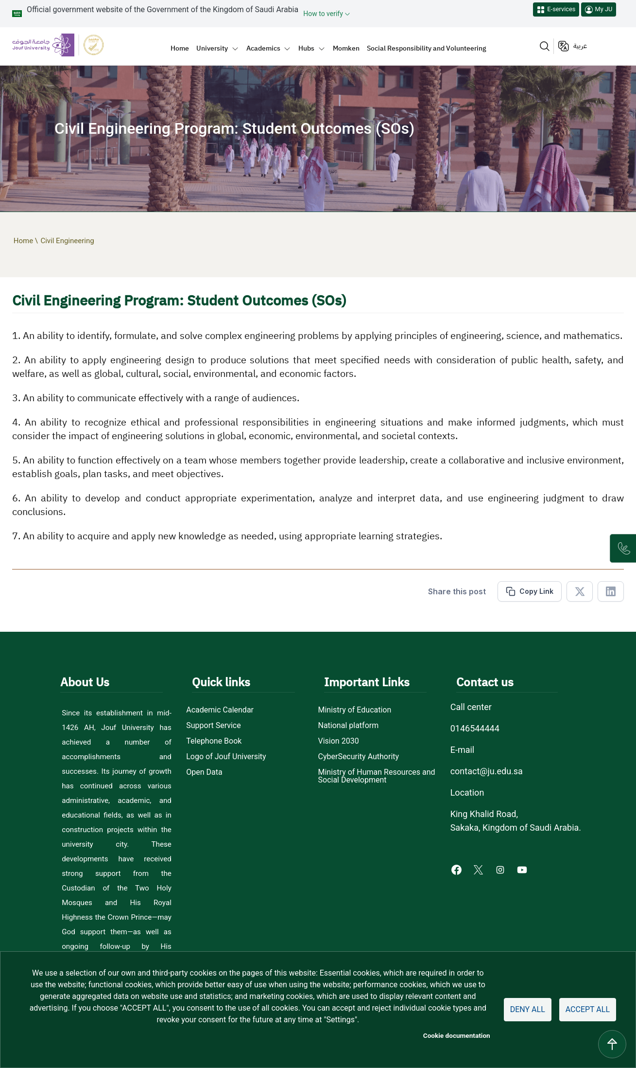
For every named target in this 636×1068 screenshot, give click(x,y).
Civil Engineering (67, 240)
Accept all (588, 1009)
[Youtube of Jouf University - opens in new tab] (524, 869)
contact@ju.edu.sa (486, 771)
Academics (263, 48)
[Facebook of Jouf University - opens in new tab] (457, 869)
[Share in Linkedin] (611, 591)
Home (180, 48)
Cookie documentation (456, 1035)
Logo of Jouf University (226, 757)
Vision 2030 (338, 741)
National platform (348, 726)
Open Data (204, 772)
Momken (346, 48)
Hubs (306, 48)
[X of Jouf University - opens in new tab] (479, 869)
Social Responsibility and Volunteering (426, 48)
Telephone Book (213, 741)
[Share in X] (580, 591)
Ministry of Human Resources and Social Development (376, 776)
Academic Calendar (220, 710)
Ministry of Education (355, 710)
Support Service (213, 726)
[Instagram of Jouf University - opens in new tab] (501, 869)
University (212, 48)
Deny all (527, 1009)
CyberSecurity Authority (358, 757)
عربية (580, 46)
